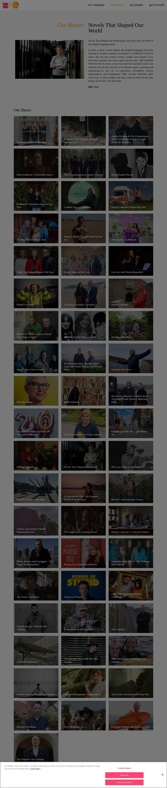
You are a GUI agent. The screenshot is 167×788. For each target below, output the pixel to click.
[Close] (162, 777)
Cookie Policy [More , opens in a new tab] (35, 771)
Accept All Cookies (124, 784)
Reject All (124, 777)
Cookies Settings (124, 770)
